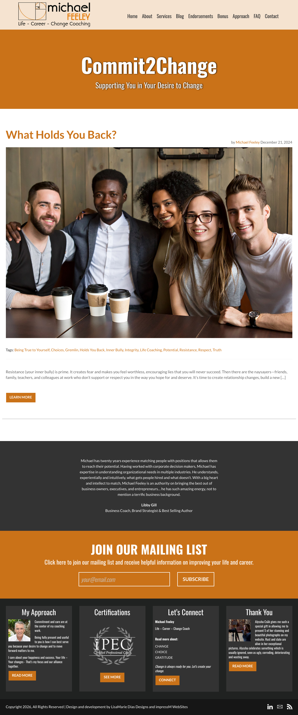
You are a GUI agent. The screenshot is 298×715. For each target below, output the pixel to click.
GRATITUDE (164, 657)
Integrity (132, 350)
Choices (57, 350)
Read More (22, 675)
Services (164, 16)
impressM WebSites (172, 707)
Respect (204, 350)
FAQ (257, 16)
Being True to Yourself (31, 350)
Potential (170, 350)
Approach (241, 16)
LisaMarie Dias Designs (129, 707)
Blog (180, 16)
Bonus (222, 16)
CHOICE (161, 652)
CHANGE (162, 646)
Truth (217, 350)
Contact (272, 16)
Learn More (21, 397)
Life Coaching (151, 350)
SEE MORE (112, 677)
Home (132, 16)
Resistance (188, 350)
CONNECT (167, 680)
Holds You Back (92, 350)
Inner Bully (114, 350)
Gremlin (71, 350)
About (147, 16)
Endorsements (200, 16)
